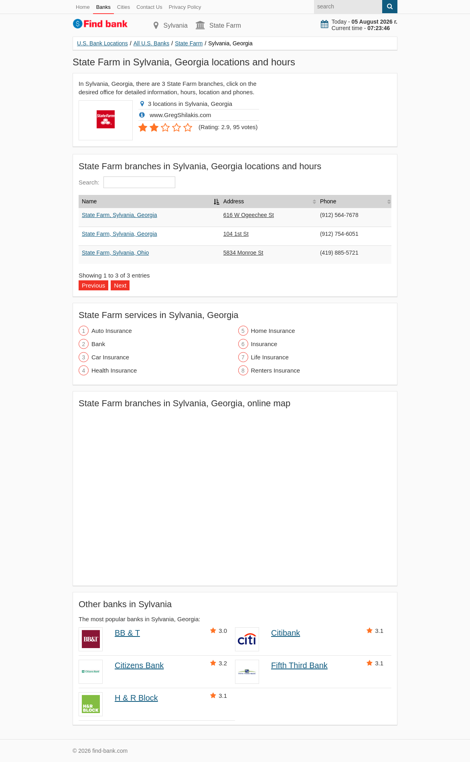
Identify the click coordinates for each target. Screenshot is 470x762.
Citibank (285, 632)
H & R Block (136, 697)
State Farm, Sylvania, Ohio (115, 252)
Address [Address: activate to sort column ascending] (233, 201)
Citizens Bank (139, 665)
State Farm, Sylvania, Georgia (119, 215)
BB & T (127, 632)
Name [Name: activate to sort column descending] (89, 201)
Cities (123, 7)
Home (83, 7)
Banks (103, 7)
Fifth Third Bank (299, 665)
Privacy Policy (185, 7)
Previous (93, 285)
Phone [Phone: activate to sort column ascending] (328, 201)
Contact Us (149, 7)
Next (120, 285)
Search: (127, 182)
